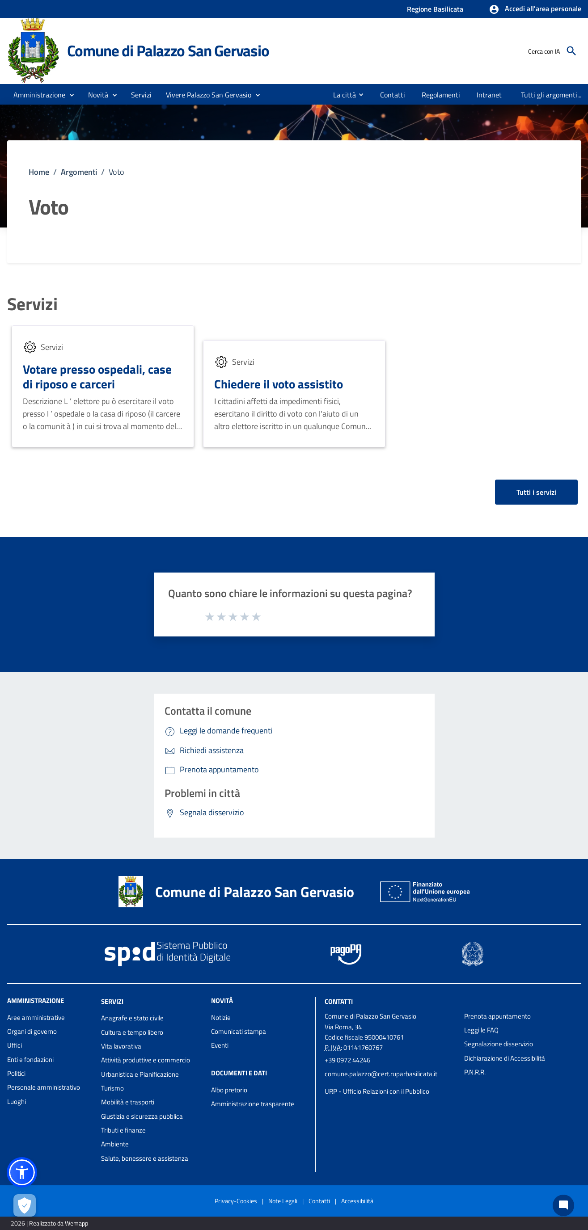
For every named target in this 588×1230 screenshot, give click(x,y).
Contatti (339, 1001)
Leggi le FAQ (481, 1030)
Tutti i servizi (536, 492)
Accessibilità (357, 1200)
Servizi (32, 304)
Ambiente (115, 1144)
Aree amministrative (36, 1017)
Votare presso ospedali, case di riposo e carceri (97, 376)
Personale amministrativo (43, 1087)
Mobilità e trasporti (127, 1102)
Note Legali (282, 1200)
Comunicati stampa (238, 1031)
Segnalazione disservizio (498, 1044)
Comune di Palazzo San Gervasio (168, 50)
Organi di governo (32, 1031)
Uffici (14, 1045)
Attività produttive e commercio (145, 1060)
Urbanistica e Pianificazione (140, 1074)
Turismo (112, 1088)
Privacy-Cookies (236, 1200)
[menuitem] (341, 95)
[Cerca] (571, 51)
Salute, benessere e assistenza (144, 1158)
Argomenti (79, 172)
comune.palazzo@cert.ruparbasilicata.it (381, 1074)
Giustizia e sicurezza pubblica (142, 1116)
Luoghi (16, 1101)
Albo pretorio (229, 1090)
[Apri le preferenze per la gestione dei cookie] (24, 1205)
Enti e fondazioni (30, 1059)
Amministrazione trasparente (252, 1104)
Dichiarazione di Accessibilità (504, 1058)
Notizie (221, 1017)
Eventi (219, 1045)
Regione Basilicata (435, 9)
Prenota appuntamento (497, 1016)
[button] (535, 9)
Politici (16, 1073)
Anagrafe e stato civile (132, 1018)
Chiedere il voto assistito (278, 384)
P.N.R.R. (475, 1072)
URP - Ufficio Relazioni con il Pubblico (377, 1091)
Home (39, 172)
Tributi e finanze (123, 1130)
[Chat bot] (563, 1205)
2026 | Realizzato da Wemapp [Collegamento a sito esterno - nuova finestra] (49, 1223)
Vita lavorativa (121, 1046)
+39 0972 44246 (347, 1060)
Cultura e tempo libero (132, 1032)
